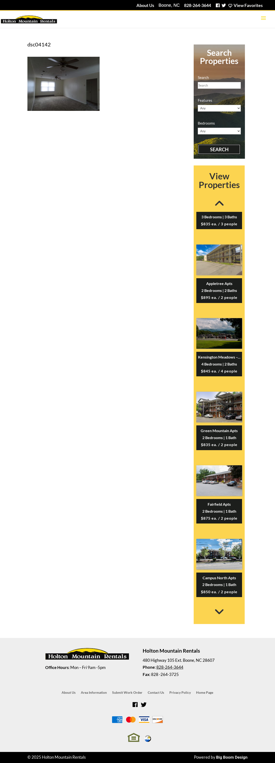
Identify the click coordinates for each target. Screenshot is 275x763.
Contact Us (156, 692)
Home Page (204, 692)
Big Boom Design (232, 757)
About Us (145, 5)
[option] (219, 348)
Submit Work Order (127, 692)
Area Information (94, 692)
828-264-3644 (197, 5)
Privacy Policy (180, 692)
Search (219, 149)
